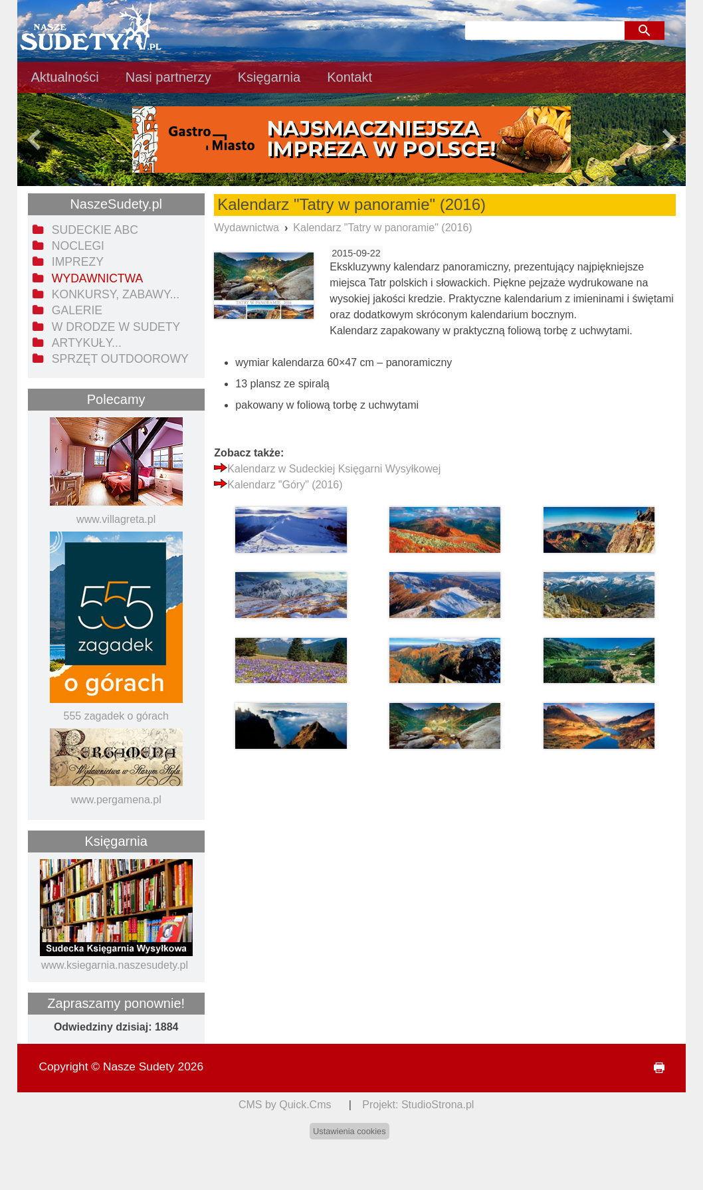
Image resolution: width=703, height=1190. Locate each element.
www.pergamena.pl (116, 799)
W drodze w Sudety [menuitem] (116, 327)
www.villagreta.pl (115, 519)
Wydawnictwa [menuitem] (97, 278)
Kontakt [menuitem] (349, 77)
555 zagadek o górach (116, 716)
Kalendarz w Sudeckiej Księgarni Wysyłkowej (334, 468)
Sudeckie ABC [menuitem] (95, 230)
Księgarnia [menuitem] (269, 77)
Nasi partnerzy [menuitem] (168, 77)
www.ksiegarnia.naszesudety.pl (114, 965)
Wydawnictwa (246, 227)
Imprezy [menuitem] (78, 261)
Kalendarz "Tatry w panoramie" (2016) (382, 227)
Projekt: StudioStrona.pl (418, 1104)
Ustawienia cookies (349, 1131)
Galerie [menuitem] (77, 310)
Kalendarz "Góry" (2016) (284, 484)
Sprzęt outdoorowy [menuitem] (120, 358)
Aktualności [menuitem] (64, 77)
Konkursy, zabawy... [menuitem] (115, 294)
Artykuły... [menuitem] (87, 342)
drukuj (653, 1068)
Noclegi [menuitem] (78, 245)
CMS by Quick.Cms (285, 1104)
